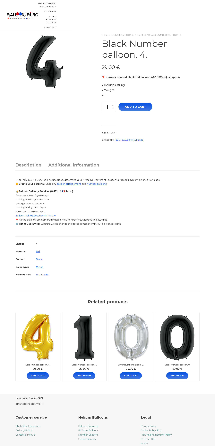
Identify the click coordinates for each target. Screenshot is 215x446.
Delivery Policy (23, 411)
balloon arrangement (69, 164)
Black (39, 239)
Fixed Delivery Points (162, 6)
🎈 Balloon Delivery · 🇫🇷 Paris (20, 9)
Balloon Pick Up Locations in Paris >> (35, 196)
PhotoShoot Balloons (101, 6)
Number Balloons (88, 415)
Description (28, 145)
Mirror (39, 247)
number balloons (96, 164)
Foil (38, 232)
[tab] (31, 145)
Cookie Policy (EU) (151, 411)
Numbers (133, 6)
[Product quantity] (109, 87)
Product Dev (148, 419)
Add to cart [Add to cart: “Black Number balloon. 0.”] (177, 356)
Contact (190, 6)
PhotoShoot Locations (27, 406)
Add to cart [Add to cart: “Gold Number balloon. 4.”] (38, 356)
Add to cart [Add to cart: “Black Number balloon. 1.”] (84, 356)
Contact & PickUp (25, 415)
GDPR (144, 424)
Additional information (73, 145)
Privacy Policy (148, 406)
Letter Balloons (87, 419)
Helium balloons (122, 15)
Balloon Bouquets (88, 406)
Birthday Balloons (88, 411)
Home (105, 15)
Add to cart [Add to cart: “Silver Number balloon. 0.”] (131, 356)
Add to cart (135, 87)
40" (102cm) (42, 255)
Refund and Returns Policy (156, 415)
